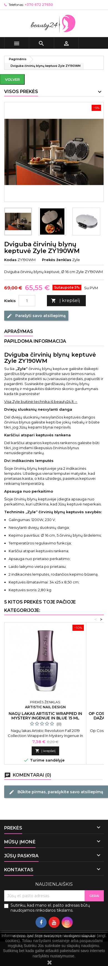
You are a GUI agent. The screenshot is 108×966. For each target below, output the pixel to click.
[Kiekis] (27, 300)
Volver (12, 79)
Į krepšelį (65, 301)
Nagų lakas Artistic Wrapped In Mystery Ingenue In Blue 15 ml (45, 716)
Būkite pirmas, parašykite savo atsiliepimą (56, 792)
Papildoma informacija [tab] (35, 341)
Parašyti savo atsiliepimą (36, 316)
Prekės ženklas (56, 259)
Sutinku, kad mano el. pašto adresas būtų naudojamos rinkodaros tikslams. (50, 908)
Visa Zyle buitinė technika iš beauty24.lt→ (40, 401)
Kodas (10, 259)
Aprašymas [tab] (18, 331)
